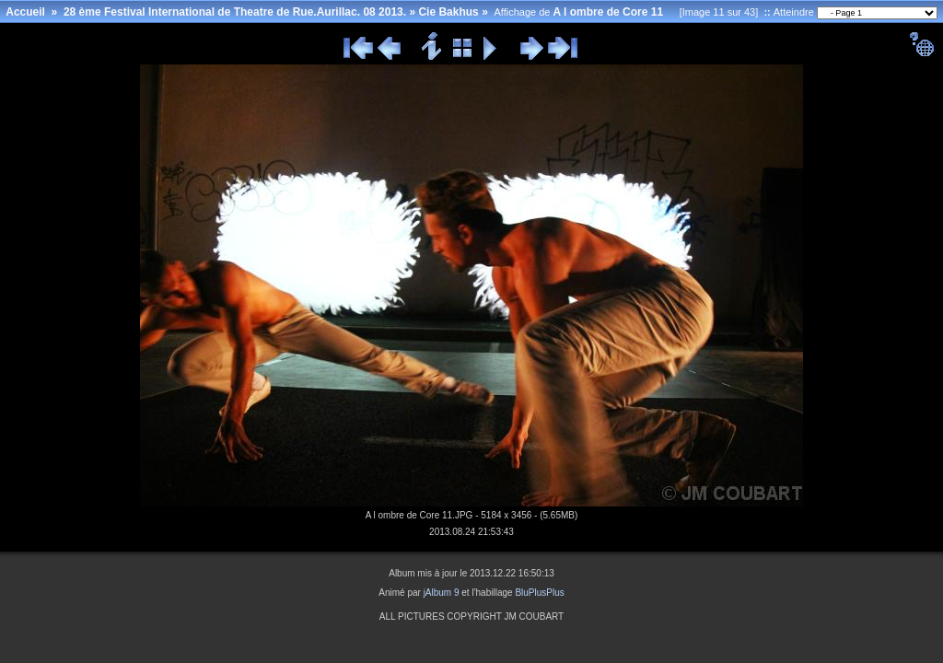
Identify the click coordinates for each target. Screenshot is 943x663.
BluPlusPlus (539, 592)
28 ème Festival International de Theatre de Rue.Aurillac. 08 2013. (235, 12)
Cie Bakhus (448, 12)
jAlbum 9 (442, 592)
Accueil (25, 12)
